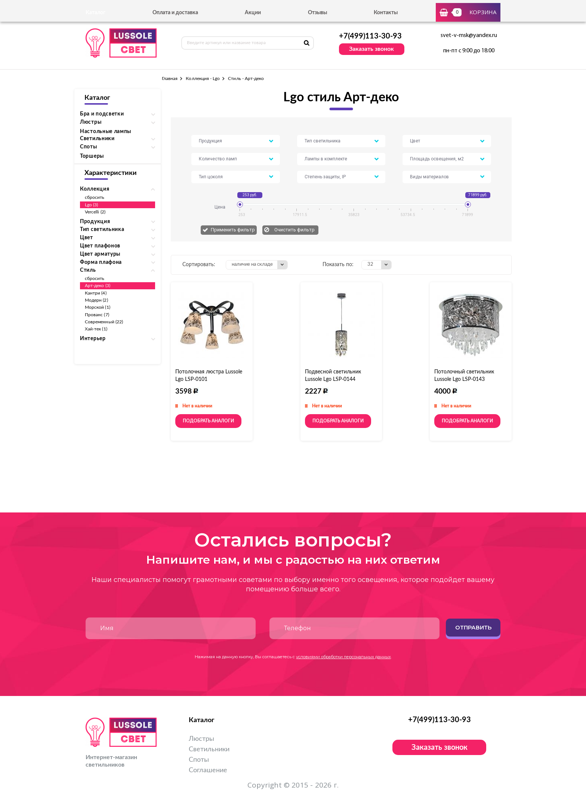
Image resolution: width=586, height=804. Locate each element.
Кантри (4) (96, 293)
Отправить (473, 627)
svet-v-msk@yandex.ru (469, 35)
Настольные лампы (105, 131)
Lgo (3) (91, 205)
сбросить (94, 197)
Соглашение (208, 770)
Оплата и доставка (175, 12)
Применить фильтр (233, 229)
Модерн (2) (96, 300)
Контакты (386, 12)
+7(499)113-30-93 (370, 36)
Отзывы (317, 12)
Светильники (209, 749)
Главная (170, 78)
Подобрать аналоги (208, 421)
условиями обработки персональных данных (343, 656)
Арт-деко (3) (97, 285)
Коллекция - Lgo (203, 78)
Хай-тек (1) (96, 329)
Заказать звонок (371, 49)
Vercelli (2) (95, 212)
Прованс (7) (97, 314)
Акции (253, 12)
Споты (199, 760)
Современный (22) (104, 322)
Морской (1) (97, 307)
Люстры (201, 739)
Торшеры (92, 156)
